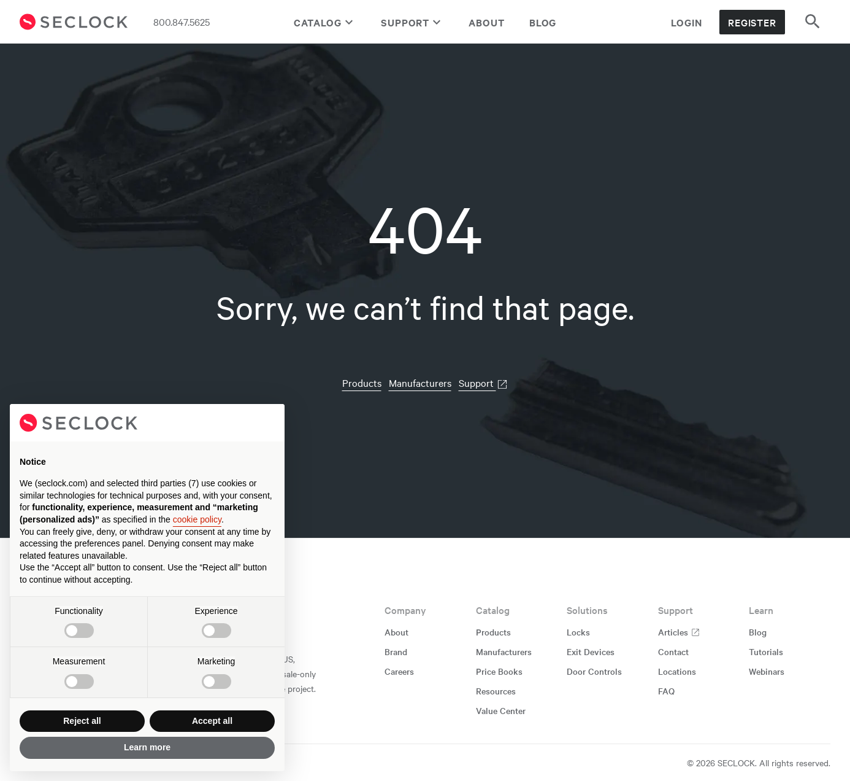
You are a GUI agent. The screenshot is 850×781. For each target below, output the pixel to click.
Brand (396, 651)
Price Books (499, 671)
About (487, 22)
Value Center (501, 710)
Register (752, 22)
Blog (543, 22)
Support (412, 22)
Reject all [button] (82, 721)
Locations (677, 671)
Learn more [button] (147, 747)
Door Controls (594, 671)
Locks (578, 632)
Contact (673, 651)
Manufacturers (420, 382)
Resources (496, 691)
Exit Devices (591, 651)
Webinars (766, 671)
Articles (679, 632)
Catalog (325, 22)
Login (686, 22)
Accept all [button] (212, 721)
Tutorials (766, 651)
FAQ (666, 691)
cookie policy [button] (197, 519)
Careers (399, 671)
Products (361, 382)
